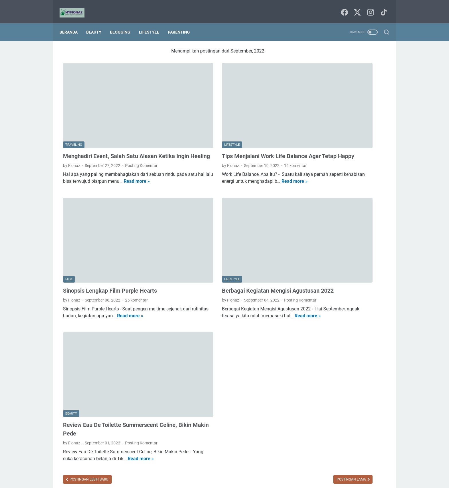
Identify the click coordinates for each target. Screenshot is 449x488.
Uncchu (248, 479)
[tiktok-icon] (382, 7)
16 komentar (249, 143)
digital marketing (318, 261)
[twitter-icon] (356, 7)
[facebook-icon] (343, 7)
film (363, 261)
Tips (368, 229)
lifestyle (374, 271)
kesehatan (351, 271)
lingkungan (313, 282)
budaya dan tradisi (335, 250)
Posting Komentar (141, 143)
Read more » (92, 165)
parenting (338, 282)
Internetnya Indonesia (338, 229)
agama (309, 240)
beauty (328, 240)
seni (321, 293)
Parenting (182, 23)
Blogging (123, 23)
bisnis (347, 240)
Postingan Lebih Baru (88, 434)
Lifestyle (152, 23)
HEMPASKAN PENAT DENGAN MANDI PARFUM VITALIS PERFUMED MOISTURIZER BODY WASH (342, 108)
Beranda (72, 23)
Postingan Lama (259, 434)
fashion (346, 261)
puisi (307, 293)
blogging (366, 240)
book (307, 250)
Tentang (245, 467)
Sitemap (225, 467)
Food (307, 229)
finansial (310, 271)
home (330, 271)
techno (338, 293)
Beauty (97, 23)
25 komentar (136, 258)
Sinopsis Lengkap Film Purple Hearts (110, 248)
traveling (359, 293)
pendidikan (363, 282)
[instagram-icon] (369, 7)
